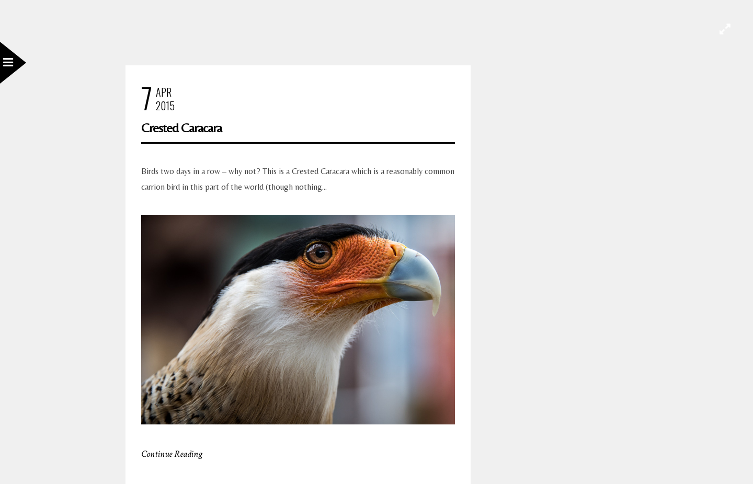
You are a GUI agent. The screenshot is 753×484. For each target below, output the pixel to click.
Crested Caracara (181, 128)
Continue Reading (171, 454)
